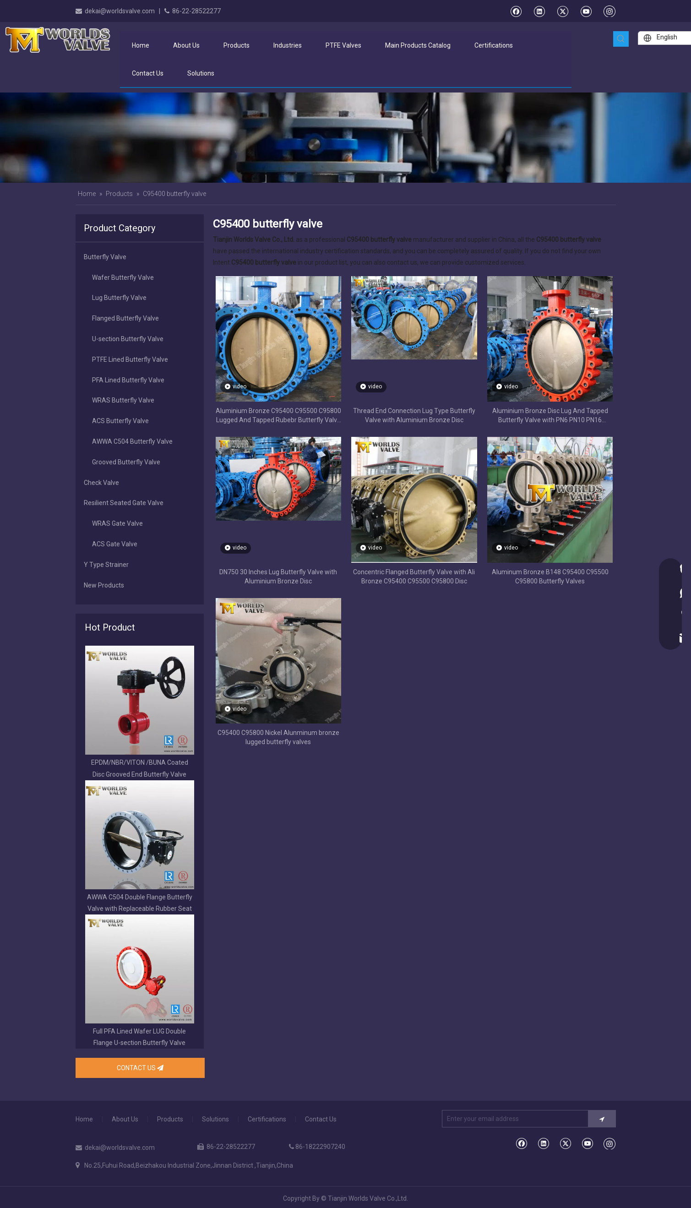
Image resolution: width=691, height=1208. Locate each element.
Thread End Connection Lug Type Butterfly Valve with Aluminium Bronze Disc (414, 415)
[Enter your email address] (513, 1118)
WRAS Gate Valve (117, 523)
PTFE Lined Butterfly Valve (130, 359)
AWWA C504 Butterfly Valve (132, 441)
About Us (125, 1119)
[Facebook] (516, 11)
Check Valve (101, 482)
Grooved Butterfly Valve (126, 462)
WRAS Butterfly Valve (123, 400)
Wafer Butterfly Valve (123, 277)
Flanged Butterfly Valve (125, 318)
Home (84, 1119)
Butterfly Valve (105, 257)
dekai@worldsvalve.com (120, 11)
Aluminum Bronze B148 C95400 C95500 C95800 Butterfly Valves (550, 576)
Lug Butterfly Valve (119, 297)
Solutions (215, 1119)
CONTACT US (140, 1068)
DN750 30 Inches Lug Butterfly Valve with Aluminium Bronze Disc (278, 576)
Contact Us (321, 1119)
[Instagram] (609, 11)
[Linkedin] (539, 11)
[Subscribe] (602, 1118)
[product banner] (345, 137)
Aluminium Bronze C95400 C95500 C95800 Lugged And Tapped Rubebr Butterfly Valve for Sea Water (278, 415)
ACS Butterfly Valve (120, 420)
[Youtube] (586, 11)
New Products (104, 585)
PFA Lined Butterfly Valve (128, 380)
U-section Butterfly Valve (127, 339)
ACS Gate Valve (114, 544)
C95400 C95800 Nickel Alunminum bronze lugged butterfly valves (278, 737)
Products (170, 1119)
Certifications (267, 1119)
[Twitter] (562, 11)
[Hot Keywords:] (621, 39)
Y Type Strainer (106, 564)
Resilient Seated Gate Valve (123, 502)
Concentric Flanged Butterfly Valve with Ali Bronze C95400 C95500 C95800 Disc (414, 576)
